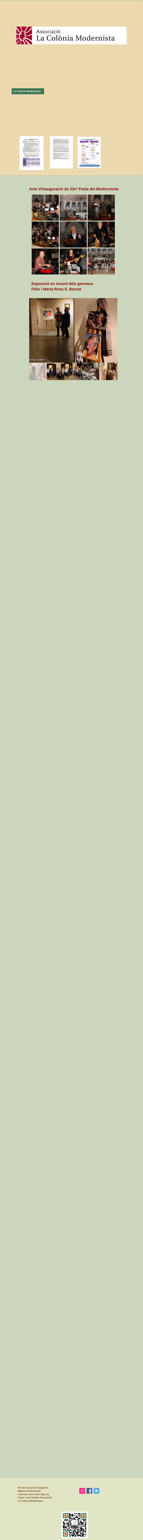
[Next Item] (112, 330)
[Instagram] (82, 1491)
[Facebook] (89, 1491)
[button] (45, 208)
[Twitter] (96, 1491)
